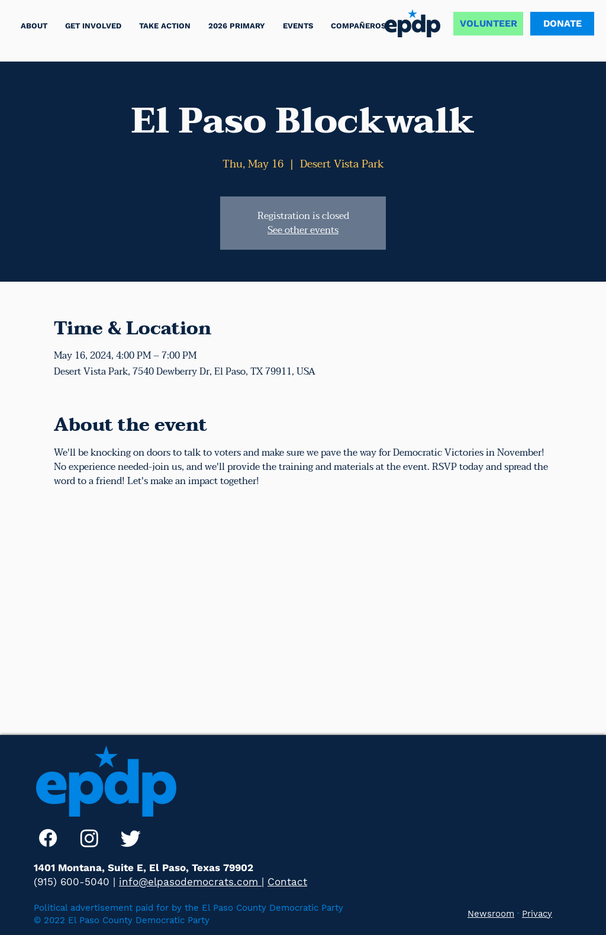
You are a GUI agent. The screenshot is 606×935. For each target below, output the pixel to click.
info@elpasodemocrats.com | (191, 882)
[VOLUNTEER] (488, 24)
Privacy (537, 913)
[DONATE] (562, 24)
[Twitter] (131, 838)
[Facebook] (48, 838)
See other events (303, 230)
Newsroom (491, 913)
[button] (164, 26)
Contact (287, 882)
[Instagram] (89, 838)
